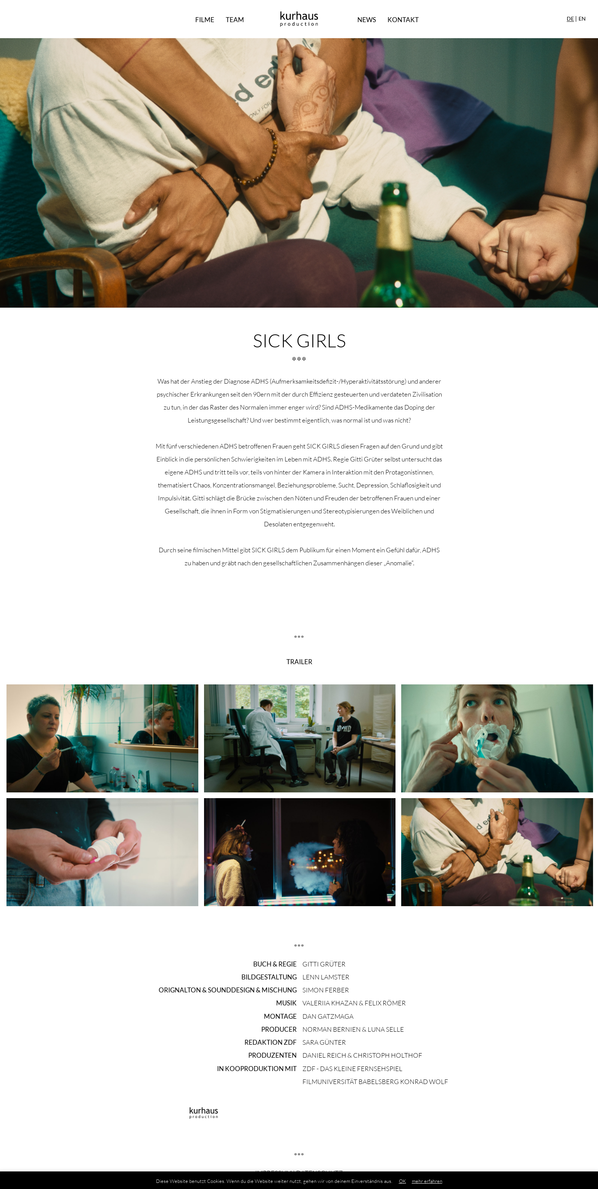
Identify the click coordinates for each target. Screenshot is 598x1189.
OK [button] (402, 1181)
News (366, 20)
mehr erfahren (427, 1181)
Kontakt (403, 20)
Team (235, 20)
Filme (204, 20)
